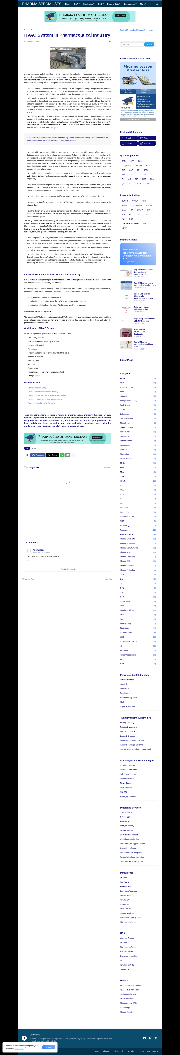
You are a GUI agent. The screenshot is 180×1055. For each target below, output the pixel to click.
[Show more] (73, 455)
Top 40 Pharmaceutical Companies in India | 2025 (145, 284)
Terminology (125, 1008)
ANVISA (135, 201)
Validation (138, 650)
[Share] (109, 42)
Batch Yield (124, 689)
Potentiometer (125, 886)
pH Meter (123, 878)
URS (138, 637)
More (142, 4)
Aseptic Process (138, 387)
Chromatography (138, 418)
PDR (146, 175)
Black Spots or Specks (129, 731)
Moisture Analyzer (127, 913)
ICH (138, 170)
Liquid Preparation (138, 516)
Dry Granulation (126, 788)
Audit (138, 392)
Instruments (138, 512)
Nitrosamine (138, 530)
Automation (138, 396)
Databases (88, 4)
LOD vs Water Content (129, 835)
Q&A (76, 4)
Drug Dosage (125, 693)
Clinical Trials (138, 432)
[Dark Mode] (152, 4)
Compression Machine (129, 956)
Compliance (126, 166)
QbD (100, 4)
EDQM (149, 205)
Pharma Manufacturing (138, 548)
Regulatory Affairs (138, 610)
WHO (145, 223)
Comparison (129, 4)
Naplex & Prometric (127, 707)
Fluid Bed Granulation (128, 770)
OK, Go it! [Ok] (48, 1047)
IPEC (131, 214)
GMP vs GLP (125, 817)
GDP (148, 166)
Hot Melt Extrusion (127, 779)
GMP (131, 170)
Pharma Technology (138, 570)
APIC (144, 201)
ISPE (146, 214)
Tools (139, 184)
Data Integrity (138, 445)
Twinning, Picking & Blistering (131, 745)
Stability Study (138, 624)
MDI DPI (123, 792)
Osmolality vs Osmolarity (129, 848)
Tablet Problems (138, 632)
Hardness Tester (126, 951)
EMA (124, 210)
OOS (131, 175)
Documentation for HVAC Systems (41, 403)
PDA (123, 219)
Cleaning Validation (138, 427)
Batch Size (124, 684)
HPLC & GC (125, 900)
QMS (144, 179)
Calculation (138, 414)
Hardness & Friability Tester (131, 918)
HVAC (33, 29)
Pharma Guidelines (138, 543)
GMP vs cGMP (126, 813)
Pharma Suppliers (138, 566)
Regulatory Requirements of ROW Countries (144, 320)
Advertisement (152, 1051)
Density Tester (125, 895)
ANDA (138, 378)
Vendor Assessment (138, 655)
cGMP (147, 184)
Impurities (138, 508)
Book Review (138, 405)
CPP (132, 161)
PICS (131, 219)
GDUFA (140, 210)
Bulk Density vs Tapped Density (132, 844)
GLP (123, 170)
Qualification (138, 601)
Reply (29, 560)
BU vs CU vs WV (126, 830)
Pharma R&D (138, 561)
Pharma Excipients (138, 539)
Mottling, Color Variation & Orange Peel (135, 749)
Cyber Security (138, 441)
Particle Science (138, 534)
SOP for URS (125, 969)
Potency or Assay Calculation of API (141, 308)
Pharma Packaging (138, 557)
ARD (138, 383)
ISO (123, 175)
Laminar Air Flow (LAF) (37, 388)
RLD (138, 606)
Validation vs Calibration (129, 839)
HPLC (138, 481)
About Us (106, 1051)
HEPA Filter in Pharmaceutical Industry (43, 392)
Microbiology (138, 525)
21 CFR (125, 201)
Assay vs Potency (127, 826)
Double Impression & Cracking (132, 740)
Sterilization (138, 628)
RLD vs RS (124, 821)
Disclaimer (132, 1051)
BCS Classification (127, 999)
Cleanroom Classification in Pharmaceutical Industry (48, 395)
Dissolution (138, 454)
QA (123, 179)
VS (138, 646)
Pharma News (138, 552)
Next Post (108, 579)
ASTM (124, 205)
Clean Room (138, 423)
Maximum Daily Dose (128, 698)
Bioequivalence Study (138, 400)
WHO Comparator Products (131, 985)
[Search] (156, 4)
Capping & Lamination (128, 727)
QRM (152, 179)
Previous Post (28, 579)
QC (129, 179)
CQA (140, 161)
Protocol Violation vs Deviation (132, 857)
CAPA (124, 161)
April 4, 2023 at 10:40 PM (41, 552)
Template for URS (127, 965)
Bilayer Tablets (126, 783)
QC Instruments (126, 904)
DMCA (141, 1051)
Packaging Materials (128, 796)
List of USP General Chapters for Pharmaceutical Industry (144, 296)
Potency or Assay (127, 680)
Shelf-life (123, 702)
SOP (131, 184)
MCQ (138, 521)
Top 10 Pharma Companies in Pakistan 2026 (143, 344)
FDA (131, 210)
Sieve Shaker (125, 909)
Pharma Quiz (113, 4)
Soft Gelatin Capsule (128, 774)
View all (107, 467)
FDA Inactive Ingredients (129, 990)
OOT (138, 175)
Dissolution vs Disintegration (131, 853)
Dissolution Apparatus (128, 891)
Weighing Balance (127, 938)
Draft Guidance (136, 205)
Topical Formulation (127, 765)
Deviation (138, 166)
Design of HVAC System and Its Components (45, 399)
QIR (136, 179)
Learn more (19, 1049)
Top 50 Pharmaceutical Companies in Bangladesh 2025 (143, 272)
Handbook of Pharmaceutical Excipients (140, 332)
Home (67, 4)
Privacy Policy (119, 1051)
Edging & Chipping (127, 736)
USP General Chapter (130, 223)
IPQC (146, 170)
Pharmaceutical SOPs (128, 1003)
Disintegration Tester (128, 922)
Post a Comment (68, 569)
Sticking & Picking (127, 723)
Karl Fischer (125, 882)
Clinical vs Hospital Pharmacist (132, 862)
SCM (138, 615)
